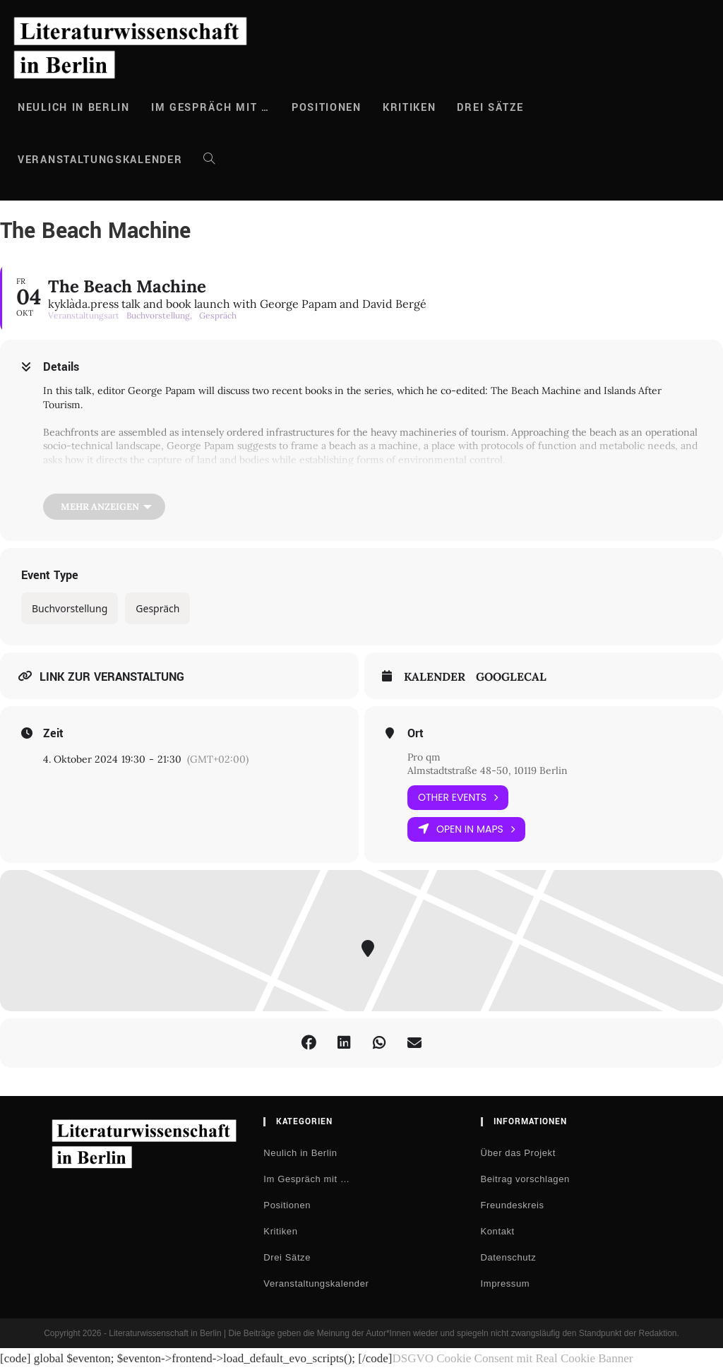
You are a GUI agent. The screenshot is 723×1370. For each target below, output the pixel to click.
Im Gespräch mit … (306, 1179)
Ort (415, 733)
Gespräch (157, 608)
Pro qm (424, 757)
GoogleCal (511, 677)
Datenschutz (509, 1257)
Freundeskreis (512, 1205)
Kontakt (498, 1231)
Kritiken (280, 1231)
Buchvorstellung (69, 608)
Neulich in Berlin (300, 1153)
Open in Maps (466, 829)
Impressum (505, 1283)
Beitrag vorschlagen (525, 1179)
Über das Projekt (518, 1153)
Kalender (434, 677)
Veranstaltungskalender (316, 1283)
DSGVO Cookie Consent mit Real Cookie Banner (512, 1358)
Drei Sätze (287, 1257)
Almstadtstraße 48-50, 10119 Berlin (487, 770)
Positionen (287, 1205)
